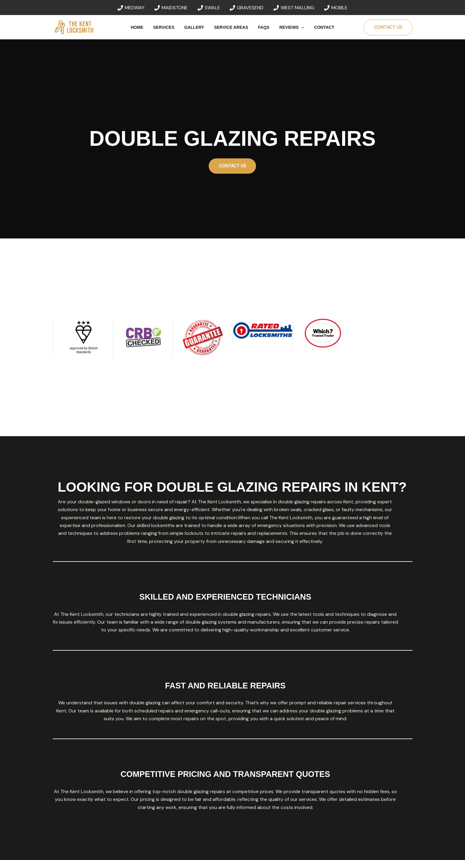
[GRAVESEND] (247, 7)
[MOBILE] (336, 7)
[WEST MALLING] (294, 7)
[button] (298, 27)
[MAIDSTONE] (170, 7)
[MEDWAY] (131, 7)
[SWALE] (208, 7)
